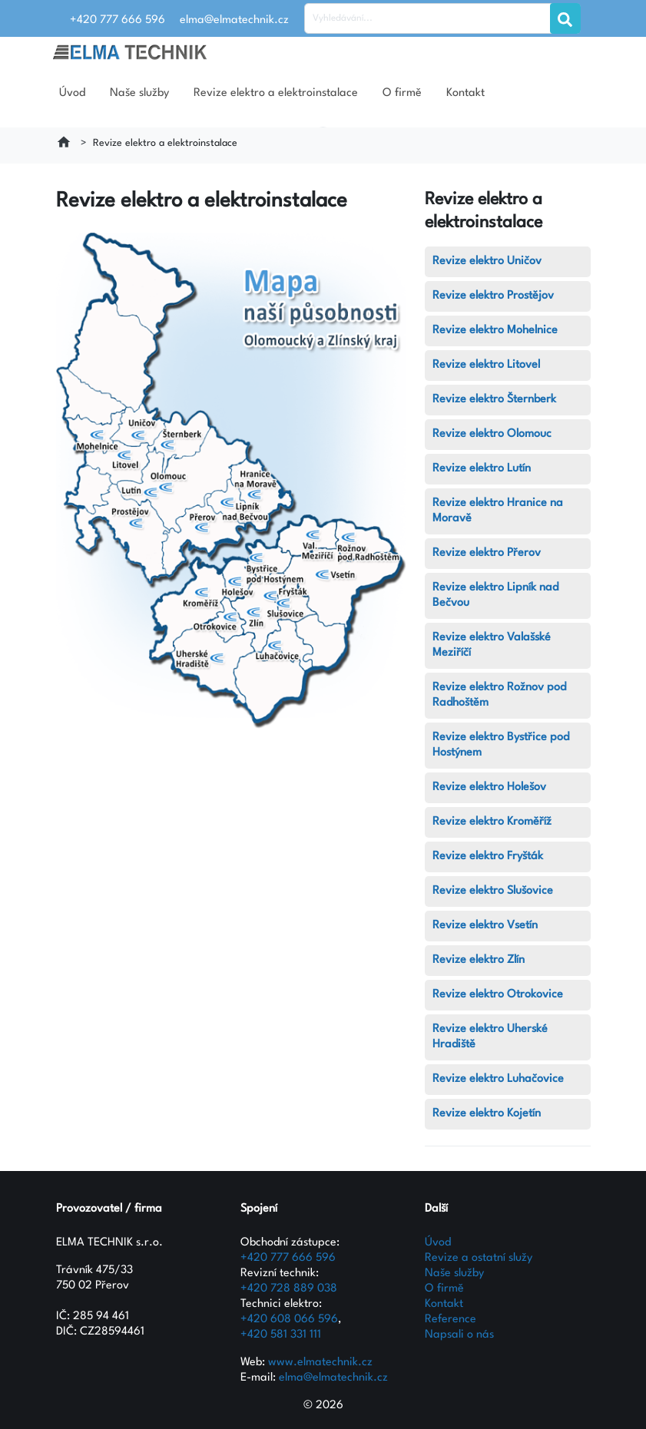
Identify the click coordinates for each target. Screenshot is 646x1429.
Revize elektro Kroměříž (492, 822)
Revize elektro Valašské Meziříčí (491, 645)
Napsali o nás (459, 1335)
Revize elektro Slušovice (492, 891)
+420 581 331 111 (280, 1335)
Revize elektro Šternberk (494, 399)
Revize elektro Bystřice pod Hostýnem (500, 745)
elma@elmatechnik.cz (333, 1378)
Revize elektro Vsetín (485, 925)
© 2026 (323, 1405)
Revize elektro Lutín (481, 469)
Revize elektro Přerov (486, 553)
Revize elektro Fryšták (487, 856)
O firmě (402, 93)
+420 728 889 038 (288, 1289)
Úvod (72, 93)
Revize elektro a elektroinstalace (276, 93)
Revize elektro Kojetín (486, 1114)
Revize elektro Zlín (478, 960)
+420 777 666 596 (288, 1258)
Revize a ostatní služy (478, 1258)
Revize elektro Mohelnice (495, 330)
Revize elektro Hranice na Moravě (497, 511)
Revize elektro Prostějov (493, 296)
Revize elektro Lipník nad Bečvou (495, 595)
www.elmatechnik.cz (320, 1362)
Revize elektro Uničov (487, 261)
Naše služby (139, 93)
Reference (450, 1319)
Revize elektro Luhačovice (498, 1079)
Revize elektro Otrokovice (497, 995)
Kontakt (465, 93)
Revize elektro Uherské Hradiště (490, 1037)
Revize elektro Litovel (486, 365)
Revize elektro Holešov (489, 787)
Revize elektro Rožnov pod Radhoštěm (499, 695)
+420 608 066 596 (289, 1319)
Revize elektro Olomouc (492, 434)
